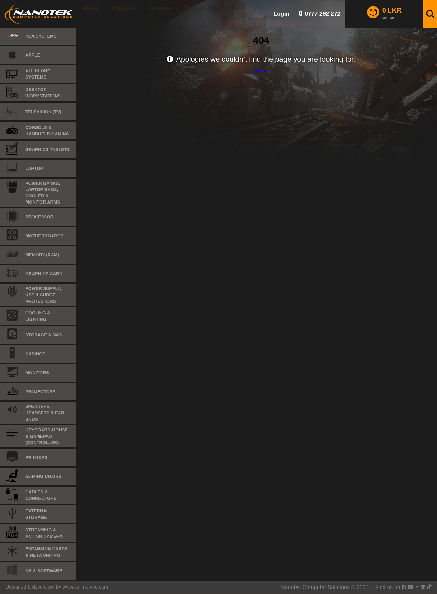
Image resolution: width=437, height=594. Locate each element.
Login (281, 13)
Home (261, 70)
